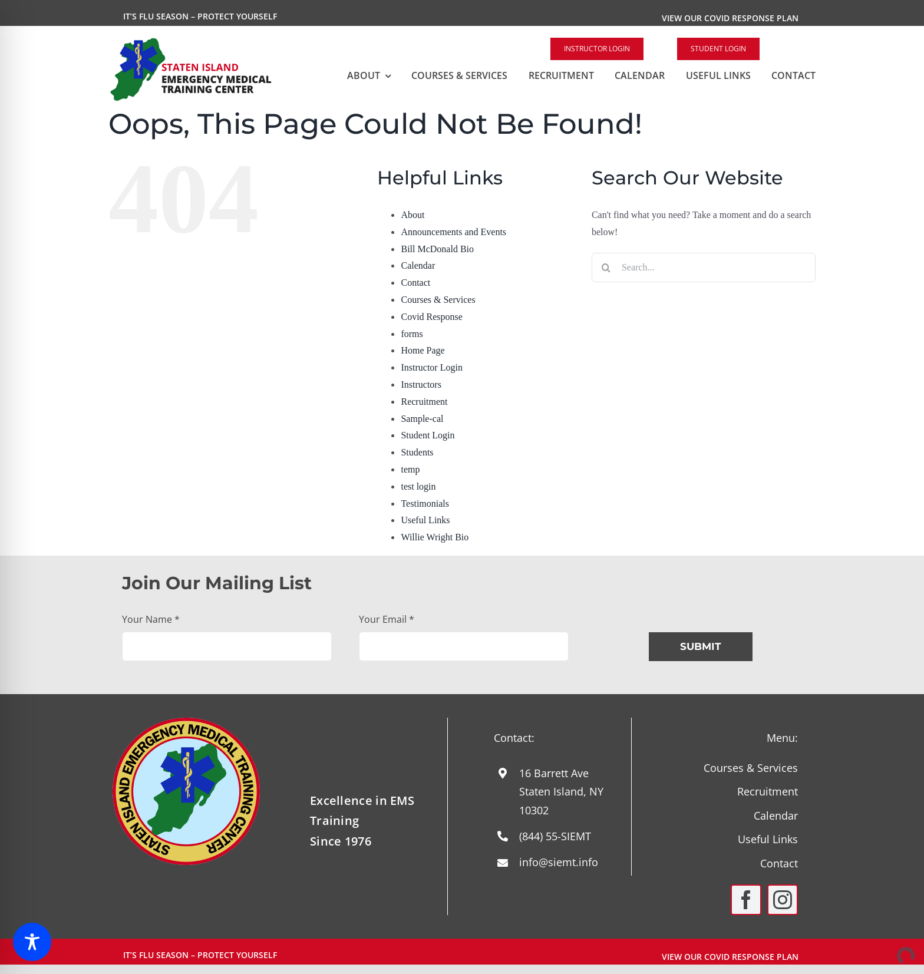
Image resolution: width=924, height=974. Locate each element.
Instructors (421, 384)
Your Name (151, 619)
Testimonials (425, 503)
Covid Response (431, 317)
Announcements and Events (453, 232)
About (412, 215)
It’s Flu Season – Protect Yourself (200, 16)
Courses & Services (438, 300)
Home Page (422, 350)
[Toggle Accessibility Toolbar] (32, 942)
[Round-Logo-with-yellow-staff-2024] (186, 722)
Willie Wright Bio (434, 537)
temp (410, 469)
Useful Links (425, 520)
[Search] (606, 267)
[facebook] (746, 899)
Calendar (418, 265)
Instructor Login (431, 367)
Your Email (386, 619)
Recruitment (424, 402)
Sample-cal (422, 419)
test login (418, 486)
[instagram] (782, 899)
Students (417, 452)
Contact (415, 283)
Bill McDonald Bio (437, 249)
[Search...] (704, 267)
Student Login (427, 435)
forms (412, 334)
